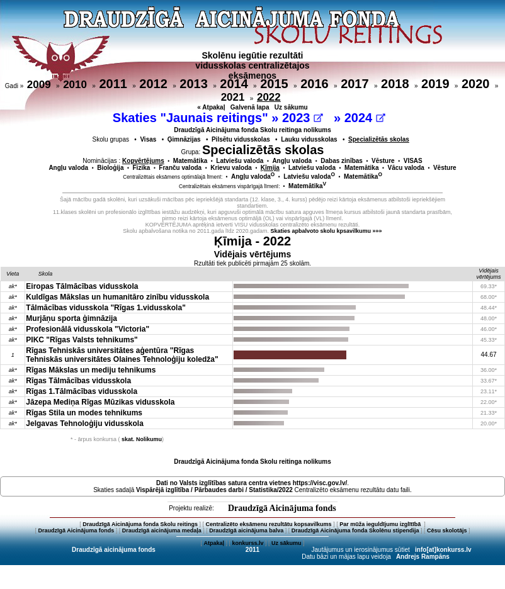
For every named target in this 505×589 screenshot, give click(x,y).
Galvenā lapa (250, 107)
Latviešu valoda (239, 160)
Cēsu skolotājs (447, 530)
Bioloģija (110, 167)
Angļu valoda (292, 160)
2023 (302, 118)
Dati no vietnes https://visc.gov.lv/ (251, 483)
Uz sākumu (291, 107)
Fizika (141, 167)
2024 (364, 118)
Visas (148, 139)
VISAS (413, 160)
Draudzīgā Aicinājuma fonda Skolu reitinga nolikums (252, 129)
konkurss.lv (247, 543)
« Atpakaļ (211, 107)
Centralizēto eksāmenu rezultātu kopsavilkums (269, 524)
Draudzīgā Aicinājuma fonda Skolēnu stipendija (355, 530)
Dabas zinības (342, 160)
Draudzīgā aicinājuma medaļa (161, 530)
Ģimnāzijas (184, 139)
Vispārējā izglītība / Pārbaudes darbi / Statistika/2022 (214, 489)
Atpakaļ (213, 543)
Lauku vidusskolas (309, 139)
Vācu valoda (406, 167)
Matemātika (190, 160)
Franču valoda (180, 167)
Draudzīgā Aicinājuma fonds (282, 508)
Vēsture (383, 160)
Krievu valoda (231, 167)
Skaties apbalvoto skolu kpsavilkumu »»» (326, 231)
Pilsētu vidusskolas (241, 139)
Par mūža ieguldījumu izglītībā (381, 524)
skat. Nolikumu (142, 439)
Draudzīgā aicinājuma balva (246, 530)
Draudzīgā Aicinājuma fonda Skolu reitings (140, 524)
